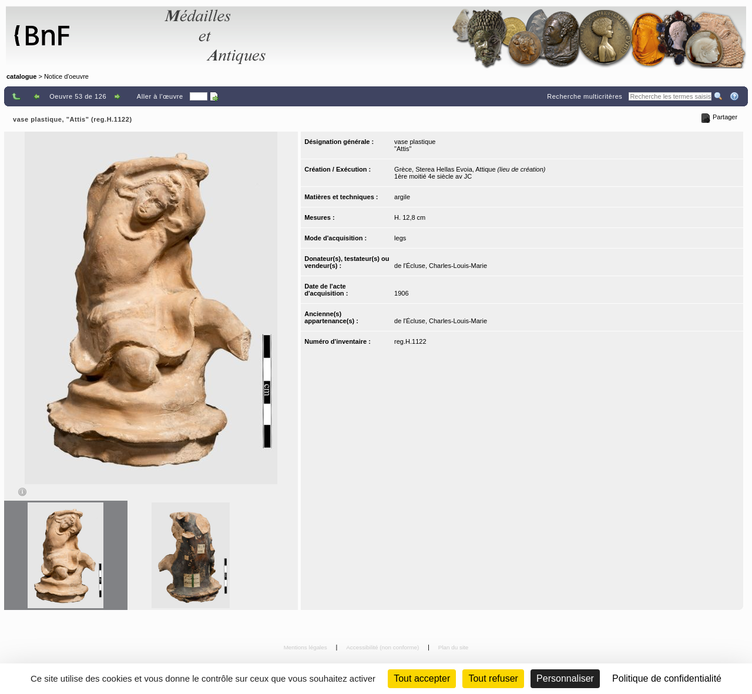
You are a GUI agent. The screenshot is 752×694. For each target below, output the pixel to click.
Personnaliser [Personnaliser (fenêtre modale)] (565, 678)
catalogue (21, 76)
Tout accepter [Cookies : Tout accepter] (422, 678)
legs (400, 238)
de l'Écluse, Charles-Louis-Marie (440, 265)
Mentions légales (306, 647)
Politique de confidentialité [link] (666, 678)
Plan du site (453, 647)
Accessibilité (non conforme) (383, 647)
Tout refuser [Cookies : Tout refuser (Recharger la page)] (493, 678)
